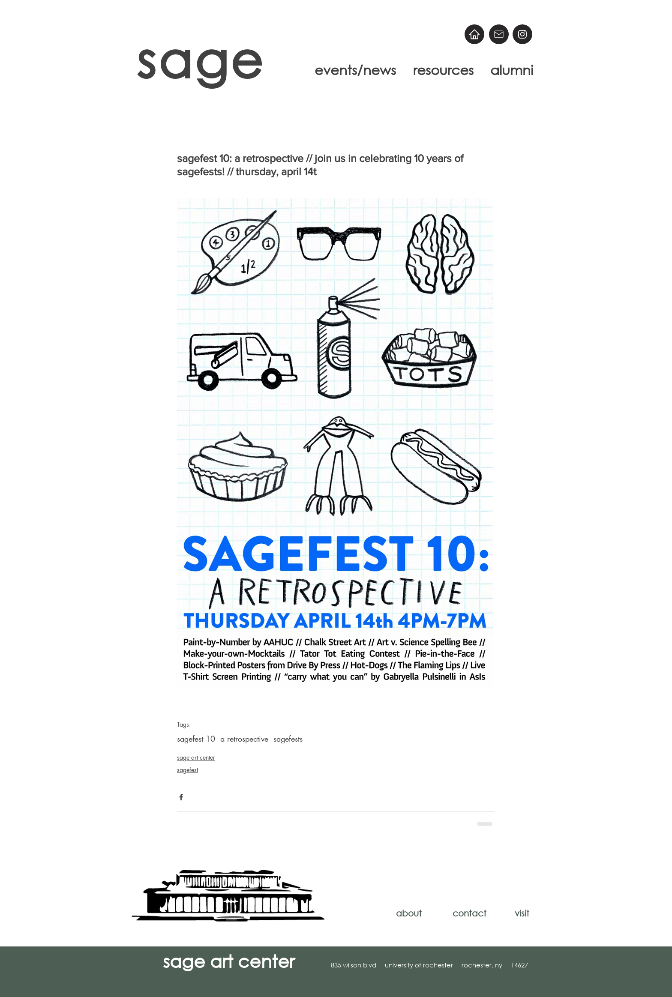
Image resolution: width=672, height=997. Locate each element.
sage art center (196, 757)
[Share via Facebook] (181, 797)
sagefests (288, 738)
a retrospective (244, 738)
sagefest (187, 770)
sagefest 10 (196, 738)
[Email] (499, 34)
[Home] (474, 34)
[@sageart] (522, 34)
